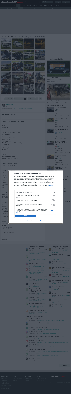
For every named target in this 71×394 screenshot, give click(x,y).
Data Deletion (28, 220)
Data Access (35, 220)
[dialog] (35, 197)
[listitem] (35, 192)
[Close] (60, 173)
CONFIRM (25, 215)
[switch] (53, 195)
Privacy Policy (43, 220)
